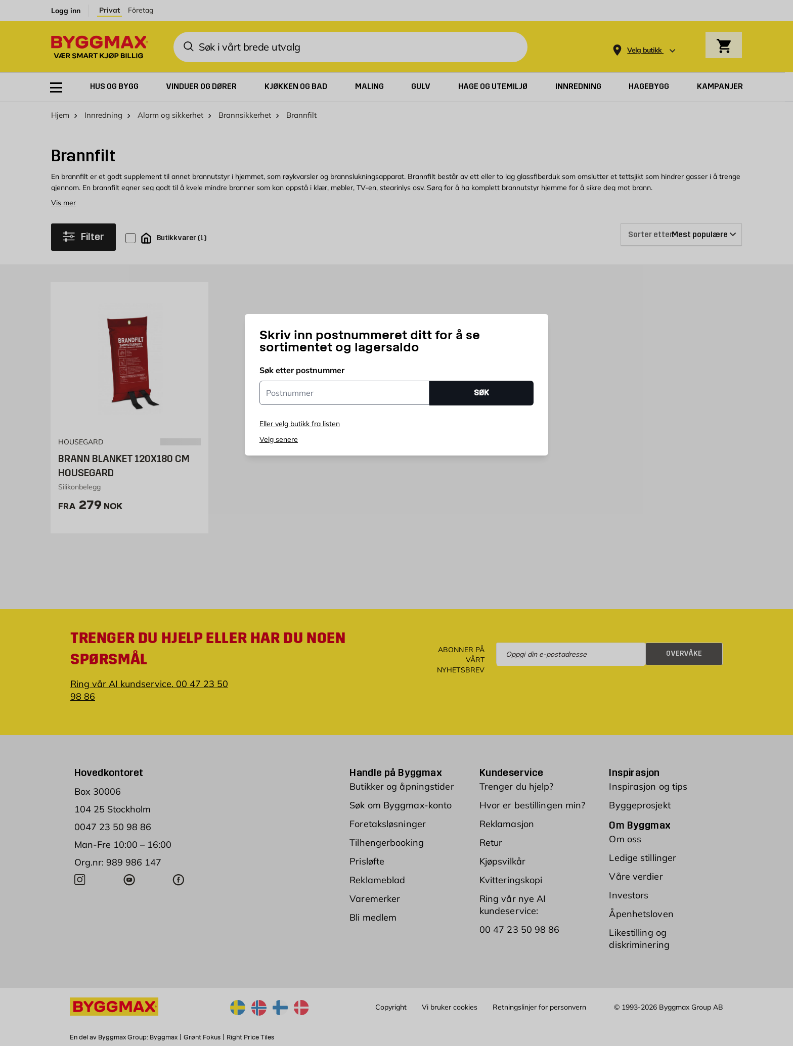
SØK (481, 392)
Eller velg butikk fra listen (299, 423)
